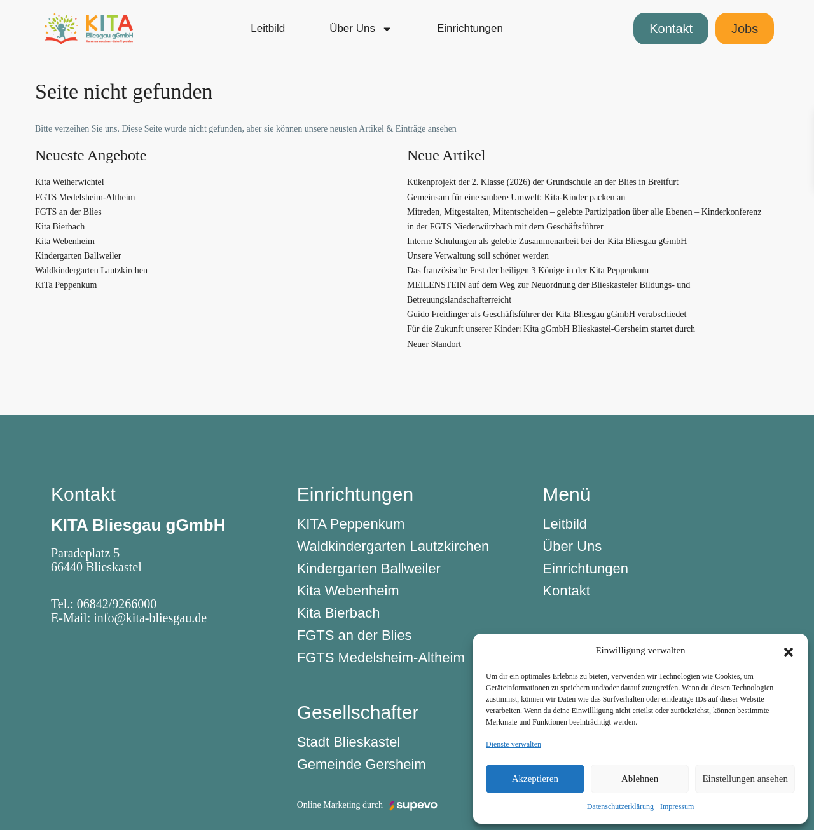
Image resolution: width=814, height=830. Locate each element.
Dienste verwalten (513, 744)
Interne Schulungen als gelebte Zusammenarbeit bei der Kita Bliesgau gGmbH (547, 241)
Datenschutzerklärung (620, 806)
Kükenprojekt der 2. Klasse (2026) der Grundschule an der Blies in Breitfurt (543, 182)
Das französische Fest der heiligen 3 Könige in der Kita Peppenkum (528, 270)
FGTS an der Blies (68, 212)
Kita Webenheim (65, 241)
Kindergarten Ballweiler (78, 256)
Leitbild (268, 28)
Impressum (677, 806)
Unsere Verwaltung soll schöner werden (478, 256)
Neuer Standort (434, 344)
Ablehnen (639, 778)
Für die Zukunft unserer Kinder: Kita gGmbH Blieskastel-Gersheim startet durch (551, 329)
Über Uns (360, 29)
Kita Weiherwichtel (69, 182)
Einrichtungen (470, 28)
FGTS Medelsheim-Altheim (85, 197)
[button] (788, 650)
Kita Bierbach (60, 226)
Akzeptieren (535, 778)
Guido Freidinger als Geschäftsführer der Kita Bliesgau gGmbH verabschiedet (546, 314)
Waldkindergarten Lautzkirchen (91, 270)
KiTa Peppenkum (66, 285)
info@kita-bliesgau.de (150, 618)
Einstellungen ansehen (745, 778)
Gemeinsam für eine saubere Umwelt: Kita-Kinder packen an (516, 197)
